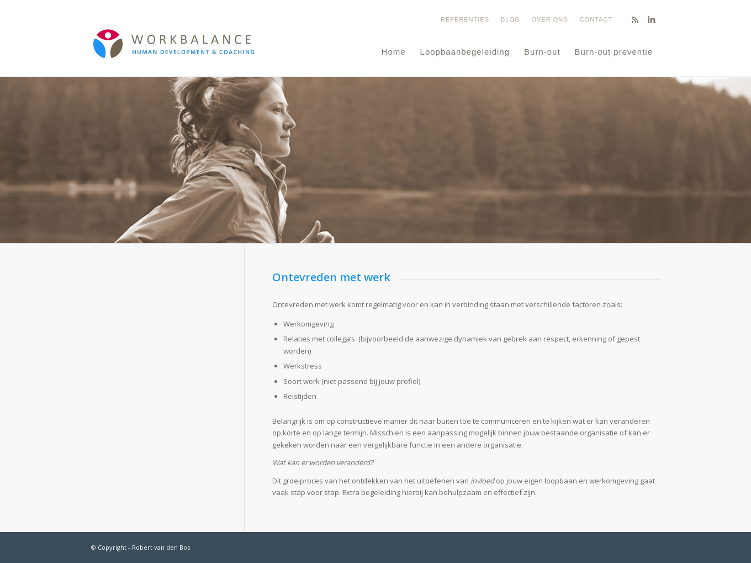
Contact (596, 19)
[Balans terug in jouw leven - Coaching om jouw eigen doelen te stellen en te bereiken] (174, 52)
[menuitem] (465, 19)
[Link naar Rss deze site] (635, 19)
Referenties (465, 19)
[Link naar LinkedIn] (651, 19)
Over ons (550, 19)
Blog (510, 19)
